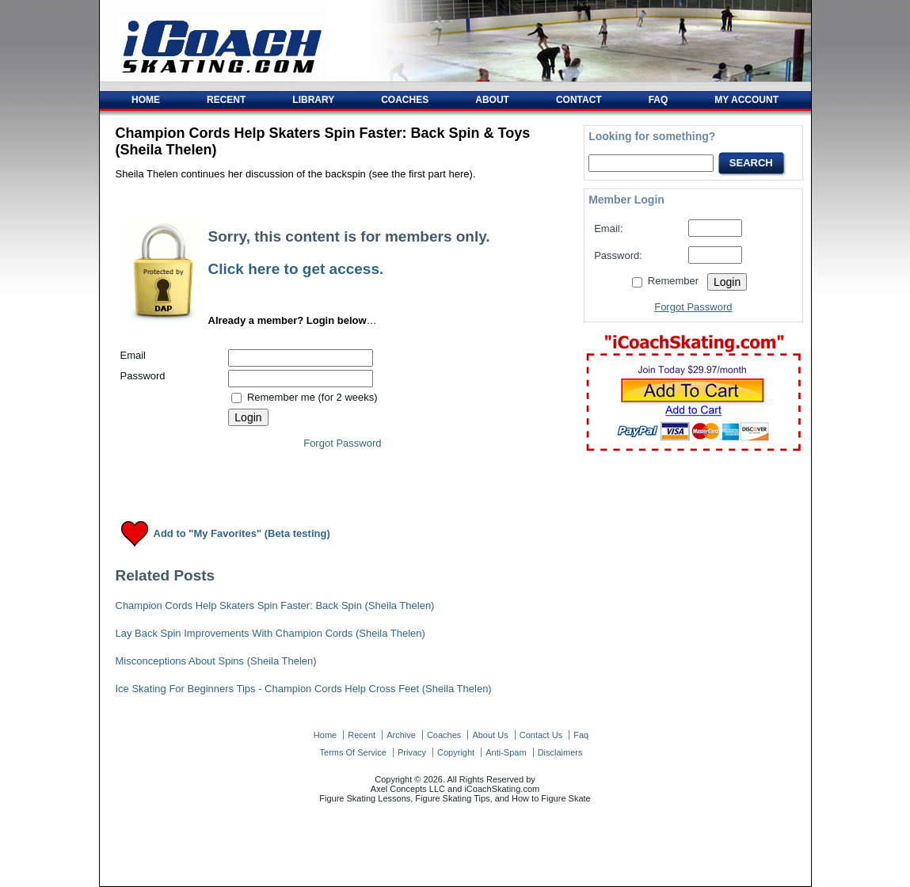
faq (580, 735)
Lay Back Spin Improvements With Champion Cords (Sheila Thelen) (270, 633)
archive (401, 735)
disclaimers (560, 752)
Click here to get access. (296, 269)
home (325, 735)
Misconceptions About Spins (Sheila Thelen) (216, 661)
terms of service (353, 752)
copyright (455, 752)
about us (490, 735)
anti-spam (505, 752)
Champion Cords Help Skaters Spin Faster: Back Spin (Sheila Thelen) (275, 605)
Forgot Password (342, 443)
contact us (541, 735)
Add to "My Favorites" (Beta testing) (242, 534)
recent (361, 735)
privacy (412, 752)
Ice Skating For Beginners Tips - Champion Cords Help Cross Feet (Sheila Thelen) (304, 689)
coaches (444, 735)
